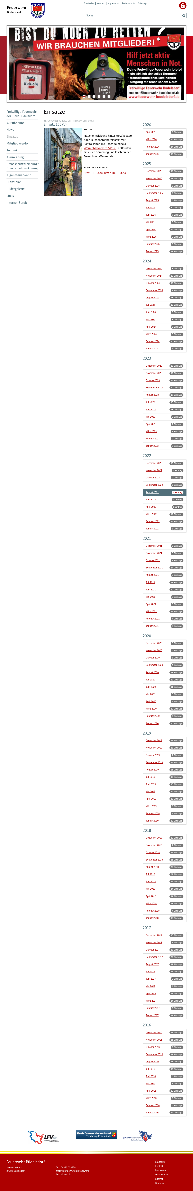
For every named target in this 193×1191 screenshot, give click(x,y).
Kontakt (101, 3)
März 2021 (151, 611)
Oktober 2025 (153, 185)
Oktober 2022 (153, 477)
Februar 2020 (152, 716)
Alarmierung (15, 157)
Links (10, 195)
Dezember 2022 (154, 463)
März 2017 (151, 1000)
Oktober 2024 (153, 283)
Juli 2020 (150, 679)
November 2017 (154, 942)
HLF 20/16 (97, 173)
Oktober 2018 (153, 852)
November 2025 (154, 178)
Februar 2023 (152, 438)
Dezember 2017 (154, 935)
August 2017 (152, 964)
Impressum (113, 3)
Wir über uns (15, 123)
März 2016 (151, 1098)
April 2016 (151, 1091)
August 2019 (152, 769)
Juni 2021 (151, 589)
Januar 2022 (152, 528)
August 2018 (152, 867)
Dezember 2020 (154, 643)
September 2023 (154, 387)
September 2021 (154, 567)
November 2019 (154, 747)
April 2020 (151, 701)
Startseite (89, 3)
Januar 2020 (152, 723)
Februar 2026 (152, 146)
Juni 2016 (151, 1076)
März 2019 (151, 806)
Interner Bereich (18, 202)
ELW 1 (87, 173)
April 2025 (151, 229)
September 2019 (154, 762)
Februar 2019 (152, 813)
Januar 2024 (152, 348)
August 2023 (152, 395)
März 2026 (151, 139)
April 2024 (151, 327)
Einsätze (12, 136)
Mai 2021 (150, 597)
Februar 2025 (152, 244)
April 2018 (151, 896)
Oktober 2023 (153, 380)
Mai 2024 (150, 319)
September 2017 (154, 957)
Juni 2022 (151, 499)
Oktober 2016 (153, 1047)
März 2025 (151, 236)
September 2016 (154, 1054)
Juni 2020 (151, 687)
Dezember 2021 (154, 546)
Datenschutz (128, 3)
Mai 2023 (150, 417)
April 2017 (151, 993)
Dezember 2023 (154, 366)
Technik (12, 150)
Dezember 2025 (154, 171)
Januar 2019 (152, 820)
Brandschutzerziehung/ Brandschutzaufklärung (22, 166)
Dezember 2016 (154, 1032)
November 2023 (154, 373)
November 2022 (154, 470)
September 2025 (154, 193)
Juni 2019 (151, 784)
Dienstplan (14, 182)
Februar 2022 (152, 521)
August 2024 (152, 297)
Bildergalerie (16, 189)
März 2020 (151, 708)
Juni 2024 (151, 312)
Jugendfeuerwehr (19, 175)
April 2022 (151, 507)
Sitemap (142, 3)
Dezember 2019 (154, 740)
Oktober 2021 (153, 560)
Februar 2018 (152, 910)
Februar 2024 (152, 341)
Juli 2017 (150, 971)
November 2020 (154, 650)
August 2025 (152, 200)
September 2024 (154, 290)
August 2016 (152, 1061)
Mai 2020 (150, 694)
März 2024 (151, 334)
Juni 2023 (151, 409)
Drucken (159, 1183)
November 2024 (154, 275)
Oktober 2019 (153, 755)
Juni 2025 (151, 215)
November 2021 (154, 553)
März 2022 (151, 514)
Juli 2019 (150, 777)
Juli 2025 (150, 207)
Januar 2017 (152, 1015)
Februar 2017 (152, 1008)
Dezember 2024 (154, 268)
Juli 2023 (150, 402)
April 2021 (151, 604)
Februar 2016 (152, 1105)
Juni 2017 (151, 978)
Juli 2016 (150, 1069)
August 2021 (152, 575)
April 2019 (151, 798)
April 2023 (151, 424)
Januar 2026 (152, 154)
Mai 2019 (150, 791)
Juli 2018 (150, 874)
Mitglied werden (18, 143)
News (10, 129)
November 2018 (154, 845)
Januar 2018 (152, 918)
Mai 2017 (150, 986)
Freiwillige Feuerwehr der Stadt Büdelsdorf (22, 114)
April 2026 (151, 132)
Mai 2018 (150, 888)
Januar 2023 (152, 446)
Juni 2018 (151, 881)
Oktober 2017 (153, 949)
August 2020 (152, 672)
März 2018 (151, 903)
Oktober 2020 (153, 657)
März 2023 (151, 431)
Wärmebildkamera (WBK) (100, 148)
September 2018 (154, 859)
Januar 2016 (152, 1112)
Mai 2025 (150, 222)
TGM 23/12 (109, 173)
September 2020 (154, 665)
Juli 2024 (150, 305)
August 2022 (152, 492)
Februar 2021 (152, 618)
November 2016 (154, 1039)
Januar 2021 (152, 626)
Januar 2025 (152, 251)
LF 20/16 (121, 173)
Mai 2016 (150, 1083)
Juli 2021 (150, 582)
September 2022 (154, 485)
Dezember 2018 (154, 837)
